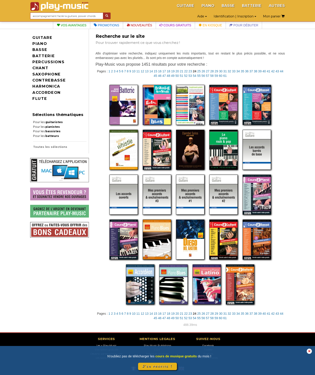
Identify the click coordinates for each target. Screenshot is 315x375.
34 (238, 71)
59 (216, 76)
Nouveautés (139, 25)
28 (212, 71)
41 (268, 71)
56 (203, 76)
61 (225, 76)
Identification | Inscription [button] (235, 16)
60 (221, 76)
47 (164, 76)
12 (142, 71)
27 (208, 71)
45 (155, 76)
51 (181, 76)
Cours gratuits (175, 25)
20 (177, 71)
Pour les (48, 122)
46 (160, 76)
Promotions (106, 25)
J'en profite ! (157, 366)
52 (186, 76)
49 (173, 76)
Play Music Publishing (157, 345)
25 (199, 71)
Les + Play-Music (107, 345)
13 (147, 71)
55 (199, 76)
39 (260, 71)
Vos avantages (71, 25)
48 (168, 76)
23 (190, 71)
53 (190, 76)
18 (168, 71)
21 (181, 71)
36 (247, 71)
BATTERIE (251, 5)
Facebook (208, 345)
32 (229, 71)
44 (282, 71)
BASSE (228, 5)
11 (138, 71)
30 (221, 71)
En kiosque (210, 25)
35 (242, 71)
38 (255, 71)
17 (164, 71)
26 (203, 71)
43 (277, 71)
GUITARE (185, 5)
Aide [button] (202, 16)
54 (194, 76)
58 (212, 76)
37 (251, 71)
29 (216, 71)
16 (160, 71)
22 (186, 71)
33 (234, 71)
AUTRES (277, 5)
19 (173, 71)
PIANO (208, 5)
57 (207, 76)
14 (151, 71)
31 (225, 71)
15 (155, 71)
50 (177, 76)
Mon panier (274, 16)
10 (134, 71)
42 (273, 71)
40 (264, 71)
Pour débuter (243, 25)
